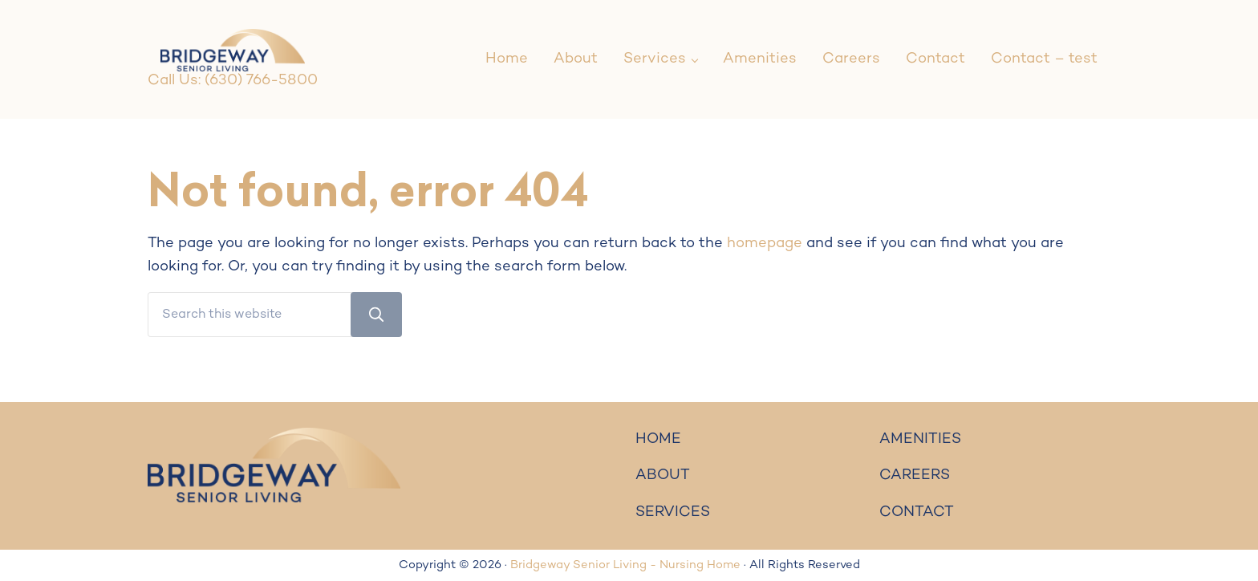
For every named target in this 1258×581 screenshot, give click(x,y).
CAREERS (914, 475)
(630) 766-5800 (261, 80)
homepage (764, 243)
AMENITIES (920, 439)
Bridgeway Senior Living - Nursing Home (625, 565)
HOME (658, 439)
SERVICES (672, 512)
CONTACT (916, 512)
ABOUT (662, 475)
